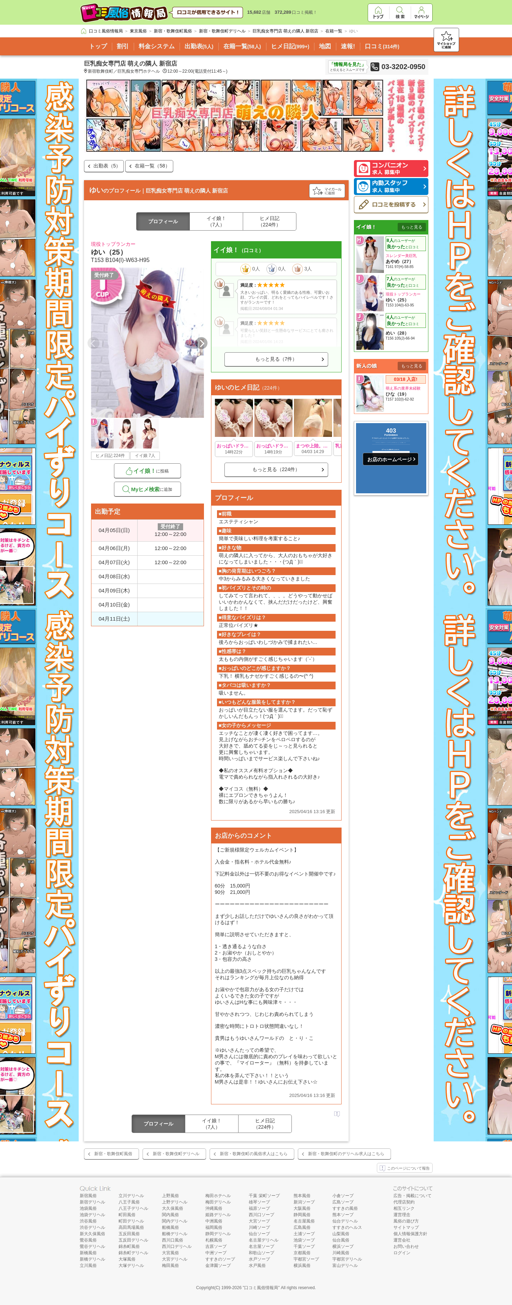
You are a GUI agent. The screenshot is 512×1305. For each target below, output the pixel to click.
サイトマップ (406, 1227)
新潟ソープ (304, 1202)
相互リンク (404, 1208)
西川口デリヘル (177, 1246)
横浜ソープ (343, 1246)
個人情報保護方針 (410, 1233)
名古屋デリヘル (263, 1240)
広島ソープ (343, 1202)
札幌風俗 (213, 1240)
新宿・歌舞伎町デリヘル (176, 1153)
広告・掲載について (412, 1195)
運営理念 (401, 1214)
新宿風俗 (88, 1195)
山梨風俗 (340, 1233)
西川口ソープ (261, 1214)
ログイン (401, 1252)
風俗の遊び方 (406, 1221)
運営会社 (401, 1240)
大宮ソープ (259, 1221)
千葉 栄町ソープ (264, 1195)
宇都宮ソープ (306, 1259)
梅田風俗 (170, 1265)
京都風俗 (302, 1252)
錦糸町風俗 (129, 1246)
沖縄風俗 (213, 1208)
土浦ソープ (304, 1233)
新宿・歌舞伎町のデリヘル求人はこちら (346, 1153)
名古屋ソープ (261, 1246)
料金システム (157, 46)
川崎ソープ (259, 1227)
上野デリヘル (174, 1202)
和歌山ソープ (261, 1252)
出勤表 (199, 46)
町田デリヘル (131, 1221)
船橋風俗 (170, 1227)
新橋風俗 (88, 1252)
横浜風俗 (302, 1265)
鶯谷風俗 (88, 1240)
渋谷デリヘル (92, 1227)
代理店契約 (404, 1202)
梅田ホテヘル (218, 1195)
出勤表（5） (107, 166)
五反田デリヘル (133, 1240)
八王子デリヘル (133, 1208)
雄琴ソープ (259, 1202)
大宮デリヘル (174, 1259)
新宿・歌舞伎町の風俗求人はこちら (254, 1153)
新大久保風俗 (92, 1233)
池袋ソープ (304, 1240)
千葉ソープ (304, 1246)
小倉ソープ (343, 1195)
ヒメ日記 (290, 46)
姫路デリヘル (218, 1214)
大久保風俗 (172, 1208)
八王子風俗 (129, 1202)
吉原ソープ (216, 1246)
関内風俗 (170, 1214)
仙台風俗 (340, 1240)
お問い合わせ (406, 1246)
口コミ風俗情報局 (261, 1287)
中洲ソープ (216, 1252)
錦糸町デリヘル (133, 1252)
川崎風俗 (340, 1252)
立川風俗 (88, 1265)
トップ (98, 46)
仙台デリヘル (345, 1221)
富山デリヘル (345, 1265)
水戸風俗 (257, 1265)
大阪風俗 (302, 1208)
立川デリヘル (131, 1195)
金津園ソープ (218, 1265)
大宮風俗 (170, 1252)
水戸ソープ (259, 1259)
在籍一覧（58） (152, 166)
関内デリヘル (174, 1221)
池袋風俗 (88, 1208)
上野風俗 (170, 1195)
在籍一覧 (242, 46)
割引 (123, 46)
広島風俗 (302, 1227)
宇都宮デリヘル (347, 1259)
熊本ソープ (343, 1214)
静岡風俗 (302, 1214)
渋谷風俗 (88, 1221)
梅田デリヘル (218, 1202)
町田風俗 (127, 1214)
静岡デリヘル (218, 1233)
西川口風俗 (172, 1240)
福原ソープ (259, 1208)
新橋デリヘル (92, 1259)
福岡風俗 (213, 1227)
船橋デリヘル (174, 1233)
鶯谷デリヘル (92, 1246)
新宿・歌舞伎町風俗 (113, 1153)
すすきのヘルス (347, 1227)
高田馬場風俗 (131, 1227)
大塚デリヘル (131, 1265)
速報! (348, 46)
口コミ (382, 46)
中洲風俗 (213, 1221)
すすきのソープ (220, 1259)
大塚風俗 (127, 1259)
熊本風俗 (302, 1195)
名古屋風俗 (304, 1221)
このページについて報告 (405, 1168)
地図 (325, 46)
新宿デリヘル (92, 1202)
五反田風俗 (129, 1233)
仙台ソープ (259, 1233)
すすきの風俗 (345, 1208)
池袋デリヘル (92, 1214)
